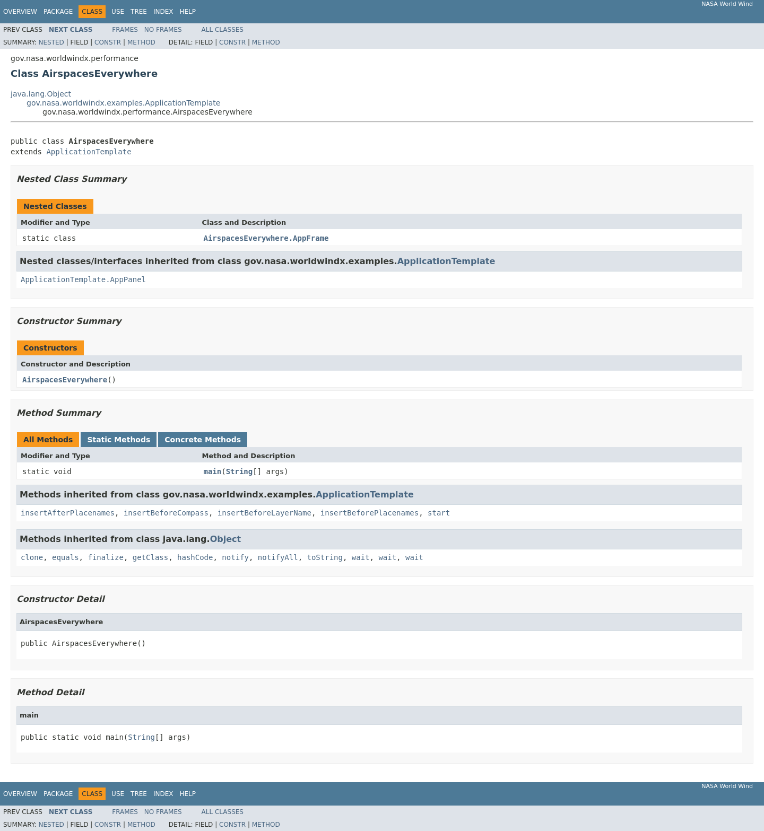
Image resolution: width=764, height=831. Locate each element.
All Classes (223, 29)
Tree (139, 11)
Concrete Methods (202, 439)
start (439, 513)
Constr (107, 42)
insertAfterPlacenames (68, 513)
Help (187, 11)
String (239, 471)
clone (32, 557)
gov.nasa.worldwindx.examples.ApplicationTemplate (123, 103)
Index (163, 11)
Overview (20, 11)
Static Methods (118, 439)
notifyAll (278, 557)
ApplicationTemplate (88, 151)
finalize (105, 557)
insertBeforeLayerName (264, 513)
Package (58, 11)
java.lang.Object (41, 94)
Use (117, 11)
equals (65, 557)
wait (361, 557)
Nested (51, 42)
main (213, 471)
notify (235, 557)
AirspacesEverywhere (64, 379)
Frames (125, 29)
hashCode (195, 557)
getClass (150, 557)
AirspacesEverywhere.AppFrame (266, 238)
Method (141, 42)
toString (325, 557)
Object (225, 539)
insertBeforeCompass (166, 513)
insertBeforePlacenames (369, 513)
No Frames (163, 29)
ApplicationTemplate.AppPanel (83, 279)
